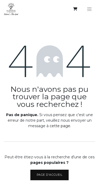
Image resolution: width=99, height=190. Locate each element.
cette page (60, 126)
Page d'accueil (49, 175)
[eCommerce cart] (75, 9)
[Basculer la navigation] (89, 9)
